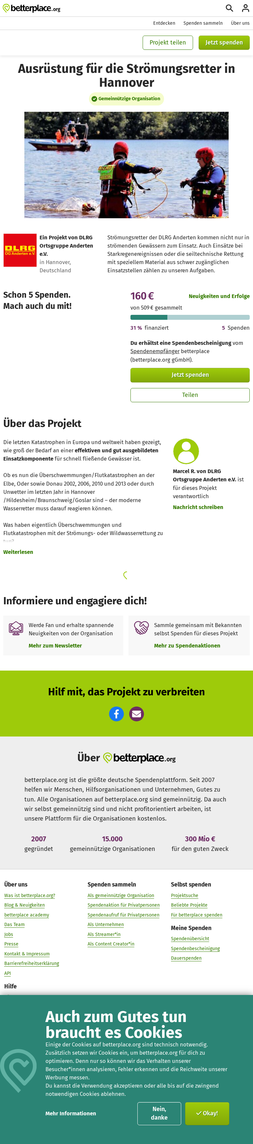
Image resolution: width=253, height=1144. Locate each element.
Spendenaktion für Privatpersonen (124, 905)
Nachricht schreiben (198, 507)
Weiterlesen (18, 552)
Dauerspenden (186, 958)
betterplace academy (26, 915)
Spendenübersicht (190, 938)
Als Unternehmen (106, 924)
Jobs (8, 934)
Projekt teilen (168, 42)
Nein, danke (159, 1113)
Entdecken (164, 23)
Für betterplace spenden (196, 915)
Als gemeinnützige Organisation (121, 895)
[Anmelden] (245, 8)
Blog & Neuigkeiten (24, 905)
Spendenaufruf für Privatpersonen (123, 915)
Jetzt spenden (224, 42)
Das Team (14, 924)
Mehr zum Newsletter (55, 645)
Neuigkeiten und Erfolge (219, 296)
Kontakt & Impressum (27, 953)
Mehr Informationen (70, 1113)
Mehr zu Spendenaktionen (187, 645)
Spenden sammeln (203, 23)
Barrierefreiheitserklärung (31, 963)
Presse (11, 944)
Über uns (240, 23)
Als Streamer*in (104, 934)
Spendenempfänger (155, 351)
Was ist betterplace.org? (29, 895)
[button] (116, 714)
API (7, 973)
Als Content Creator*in (111, 944)
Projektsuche (184, 895)
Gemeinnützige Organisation (129, 99)
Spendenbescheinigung (195, 948)
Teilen (190, 395)
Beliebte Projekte (189, 905)
